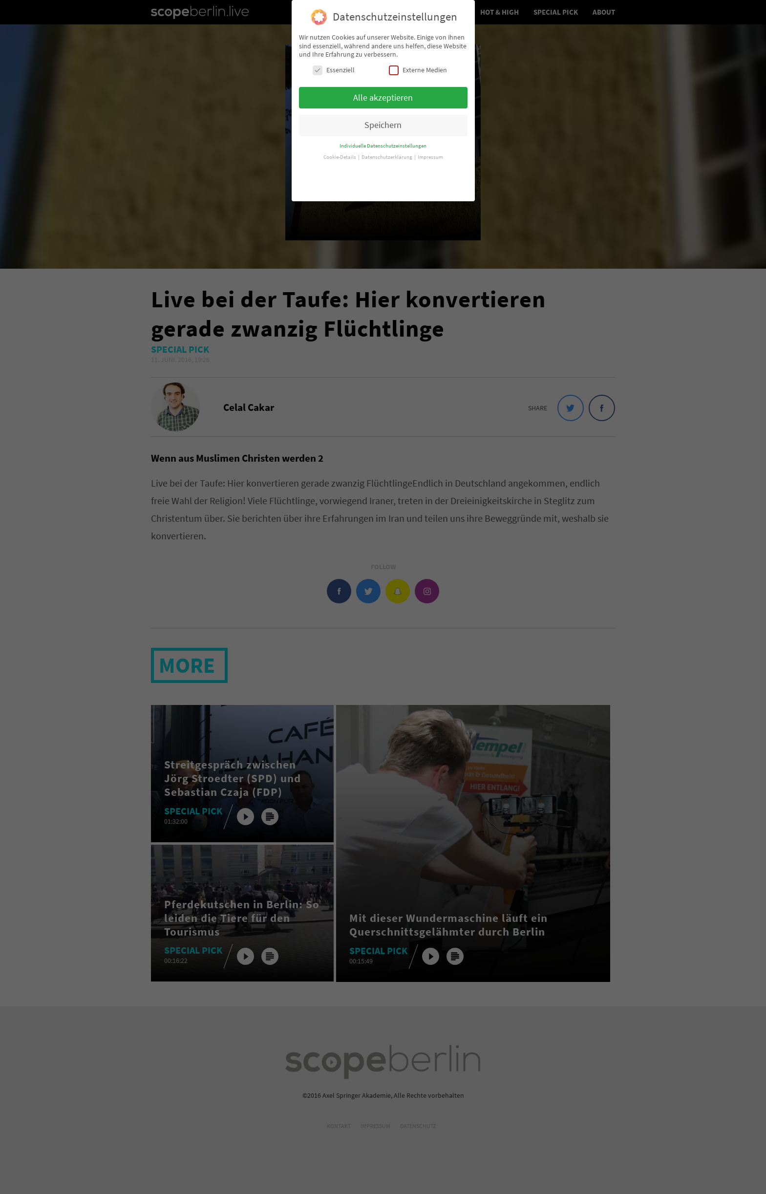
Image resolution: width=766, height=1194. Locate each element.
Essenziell (334, 61)
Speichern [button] (383, 117)
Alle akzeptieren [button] (383, 89)
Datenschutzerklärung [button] (387, 149)
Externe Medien (418, 61)
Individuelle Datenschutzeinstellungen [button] (383, 138)
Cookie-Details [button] (340, 149)
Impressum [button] (430, 149)
